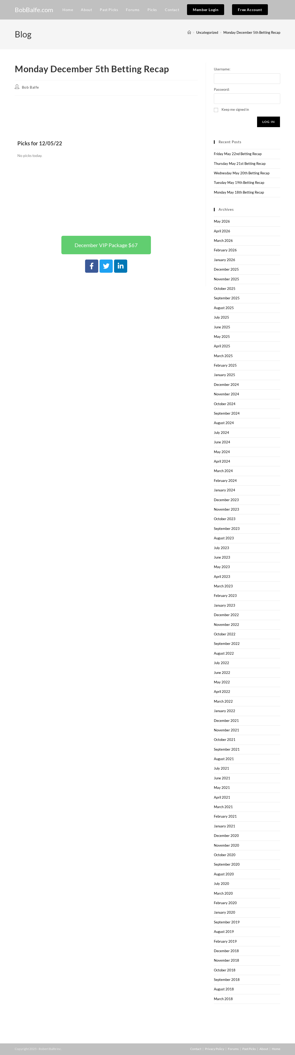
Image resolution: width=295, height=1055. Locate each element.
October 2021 (224, 739)
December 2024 (226, 384)
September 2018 (227, 979)
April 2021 (222, 797)
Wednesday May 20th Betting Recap (241, 173)
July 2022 (221, 663)
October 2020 (224, 855)
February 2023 (225, 595)
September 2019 (227, 922)
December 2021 (226, 720)
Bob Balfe (30, 87)
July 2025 (221, 317)
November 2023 (226, 509)
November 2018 (226, 960)
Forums (233, 1049)
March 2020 (223, 893)
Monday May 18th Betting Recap (239, 192)
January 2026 (224, 260)
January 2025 (224, 375)
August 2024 (224, 423)
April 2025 (222, 346)
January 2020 (224, 912)
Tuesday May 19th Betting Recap (239, 182)
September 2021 (227, 749)
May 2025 (222, 336)
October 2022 (224, 634)
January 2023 (224, 605)
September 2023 (227, 528)
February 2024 (225, 480)
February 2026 (225, 250)
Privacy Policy (214, 1049)
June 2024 (222, 442)
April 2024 (222, 461)
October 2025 (224, 288)
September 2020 (227, 864)
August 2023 (224, 538)
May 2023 (222, 567)
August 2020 (224, 874)
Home (276, 1049)
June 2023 (222, 557)
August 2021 (224, 759)
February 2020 (225, 903)
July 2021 (221, 768)
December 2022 (226, 615)
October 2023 (224, 519)
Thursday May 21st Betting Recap (240, 163)
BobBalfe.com (34, 9)
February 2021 (225, 816)
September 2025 (227, 298)
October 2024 (224, 404)
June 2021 (222, 778)
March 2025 (223, 356)
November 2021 (226, 730)
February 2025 (225, 365)
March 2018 (223, 999)
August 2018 (224, 989)
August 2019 (224, 931)
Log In (268, 122)
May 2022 (222, 682)
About (263, 1049)
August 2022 (224, 653)
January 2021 (224, 826)
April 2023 (222, 576)
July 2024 (221, 432)
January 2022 (224, 711)
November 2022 (226, 624)
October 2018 (224, 970)
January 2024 (224, 490)
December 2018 (226, 951)
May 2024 (222, 452)
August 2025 (224, 308)
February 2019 (225, 941)
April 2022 (222, 691)
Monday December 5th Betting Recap (251, 32)
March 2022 (223, 701)
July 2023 (221, 548)
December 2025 (226, 269)
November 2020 (226, 845)
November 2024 (226, 394)
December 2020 (226, 835)
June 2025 (222, 327)
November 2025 (226, 279)
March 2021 (223, 807)
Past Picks (249, 1049)
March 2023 (223, 586)
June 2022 (222, 672)
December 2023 (226, 500)
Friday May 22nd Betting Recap (238, 154)
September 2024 (227, 413)
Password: (221, 89)
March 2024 (223, 471)
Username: (222, 69)
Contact (195, 1049)
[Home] (189, 32)
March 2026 (223, 240)
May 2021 (222, 787)
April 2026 (222, 231)
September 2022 (227, 643)
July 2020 (221, 883)
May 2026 (222, 221)
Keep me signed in (235, 109)
